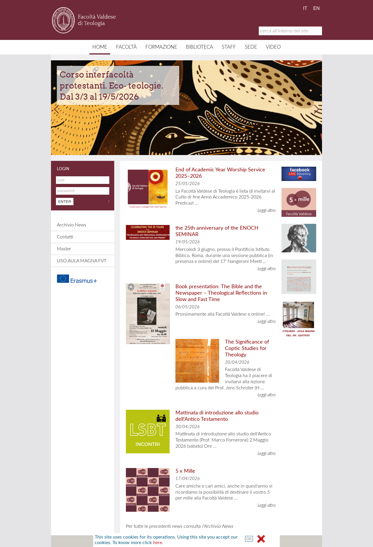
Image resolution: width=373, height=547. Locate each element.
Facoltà (126, 47)
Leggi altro (267, 210)
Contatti (65, 237)
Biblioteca (199, 47)
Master (64, 249)
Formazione (161, 47)
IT (305, 8)
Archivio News (71, 225)
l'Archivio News (217, 526)
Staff (229, 47)
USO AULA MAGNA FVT (81, 260)
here (157, 542)
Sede (251, 47)
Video (273, 47)
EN (316, 8)
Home (99, 47)
